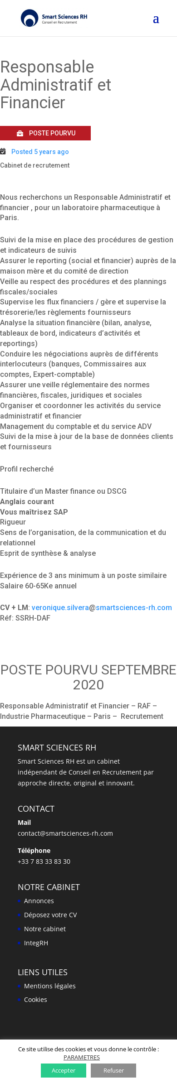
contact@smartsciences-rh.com (65, 833)
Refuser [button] (113, 1070)
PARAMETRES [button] (82, 1057)
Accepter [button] (63, 1070)
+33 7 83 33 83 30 (44, 861)
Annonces (39, 900)
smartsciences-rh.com (134, 607)
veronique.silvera (60, 607)
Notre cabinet (45, 928)
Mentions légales (50, 986)
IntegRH (36, 943)
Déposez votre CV (50, 914)
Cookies (35, 999)
